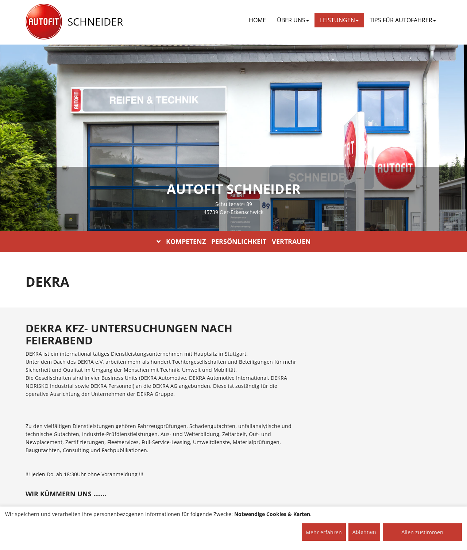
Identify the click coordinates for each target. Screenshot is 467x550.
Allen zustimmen (422, 532)
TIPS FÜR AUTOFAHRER (403, 20)
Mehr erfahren (324, 532)
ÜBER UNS (293, 20)
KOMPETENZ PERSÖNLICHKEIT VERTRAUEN (234, 241)
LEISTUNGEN (339, 20)
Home (257, 20)
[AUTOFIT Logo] (43, 22)
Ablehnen (364, 531)
